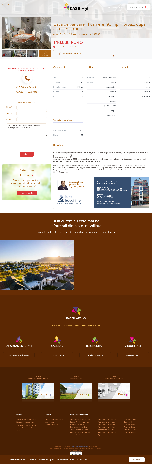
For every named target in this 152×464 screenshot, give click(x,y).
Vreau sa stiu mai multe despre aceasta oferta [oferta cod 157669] (26, 129)
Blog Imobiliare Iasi (51, 424)
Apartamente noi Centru (106, 422)
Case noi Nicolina (130, 427)
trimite (26, 154)
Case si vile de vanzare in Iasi (26, 425)
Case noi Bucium (130, 419)
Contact (18, 430)
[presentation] (26, 143)
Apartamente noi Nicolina (107, 429)
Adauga (115, 7)
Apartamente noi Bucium (107, 419)
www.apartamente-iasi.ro (19, 355)
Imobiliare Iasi (49, 422)
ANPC (83, 448)
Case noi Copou (129, 422)
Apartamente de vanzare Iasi (80, 419)
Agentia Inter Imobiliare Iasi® (79, 446)
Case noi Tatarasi (130, 432)
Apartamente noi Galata (106, 427)
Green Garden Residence (79, 429)
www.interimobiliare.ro (105, 201)
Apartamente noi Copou (106, 424)
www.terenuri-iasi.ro (95, 355)
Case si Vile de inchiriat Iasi (79, 435)
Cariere (18, 433)
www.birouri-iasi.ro (133, 355)
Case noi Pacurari (130, 429)
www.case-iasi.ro (57, 355)
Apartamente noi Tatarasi (107, 435)
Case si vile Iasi (54, 448)
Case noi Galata (129, 424)
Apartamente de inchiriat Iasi (80, 432)
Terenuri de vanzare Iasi (78, 427)
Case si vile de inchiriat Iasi (25, 428)
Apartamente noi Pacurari (107, 432)
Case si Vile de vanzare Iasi (79, 422)
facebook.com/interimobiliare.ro (108, 203)
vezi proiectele (27, 193)
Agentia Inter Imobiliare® (54, 419)
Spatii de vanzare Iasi (77, 424)
